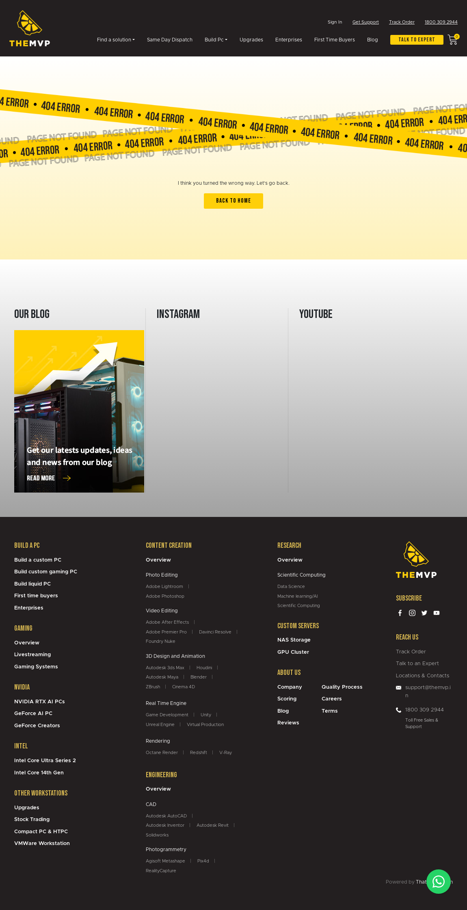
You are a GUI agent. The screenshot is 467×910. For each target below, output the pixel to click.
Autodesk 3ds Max (165, 668)
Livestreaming (32, 654)
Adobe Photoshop (165, 596)
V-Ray (225, 752)
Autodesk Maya (162, 677)
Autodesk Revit (213, 825)
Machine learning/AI (297, 596)
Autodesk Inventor (165, 825)
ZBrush (153, 687)
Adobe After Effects (167, 622)
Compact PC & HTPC (41, 831)
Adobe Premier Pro (166, 632)
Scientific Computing (298, 605)
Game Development (167, 715)
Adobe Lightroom (164, 586)
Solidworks (157, 835)
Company (289, 687)
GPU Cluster (293, 652)
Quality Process (342, 687)
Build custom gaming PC (45, 572)
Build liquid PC (32, 584)
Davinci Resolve (215, 632)
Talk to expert (416, 40)
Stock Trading (32, 819)
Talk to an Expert (417, 663)
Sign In (335, 22)
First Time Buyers (334, 40)
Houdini (204, 668)
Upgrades (251, 40)
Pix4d (203, 861)
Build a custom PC (37, 560)
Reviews (288, 723)
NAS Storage (294, 640)
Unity (206, 715)
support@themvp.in (428, 691)
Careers (332, 699)
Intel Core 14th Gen (39, 773)
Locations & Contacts (422, 676)
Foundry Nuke (160, 641)
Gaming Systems (36, 667)
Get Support (365, 22)
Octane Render (162, 752)
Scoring (286, 699)
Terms (330, 711)
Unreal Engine (160, 724)
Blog (372, 40)
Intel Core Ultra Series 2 (45, 760)
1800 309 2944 (441, 22)
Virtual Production (205, 724)
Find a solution (114, 40)
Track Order (402, 22)
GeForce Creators (37, 725)
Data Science (291, 586)
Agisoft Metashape (165, 861)
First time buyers (36, 596)
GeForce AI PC (33, 713)
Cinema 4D (183, 687)
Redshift (198, 752)
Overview (26, 643)
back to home (233, 201)
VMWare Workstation (42, 843)
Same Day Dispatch (169, 40)
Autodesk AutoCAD (166, 816)
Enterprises (288, 40)
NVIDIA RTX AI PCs (39, 702)
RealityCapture (161, 871)
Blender (198, 677)
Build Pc (214, 40)
